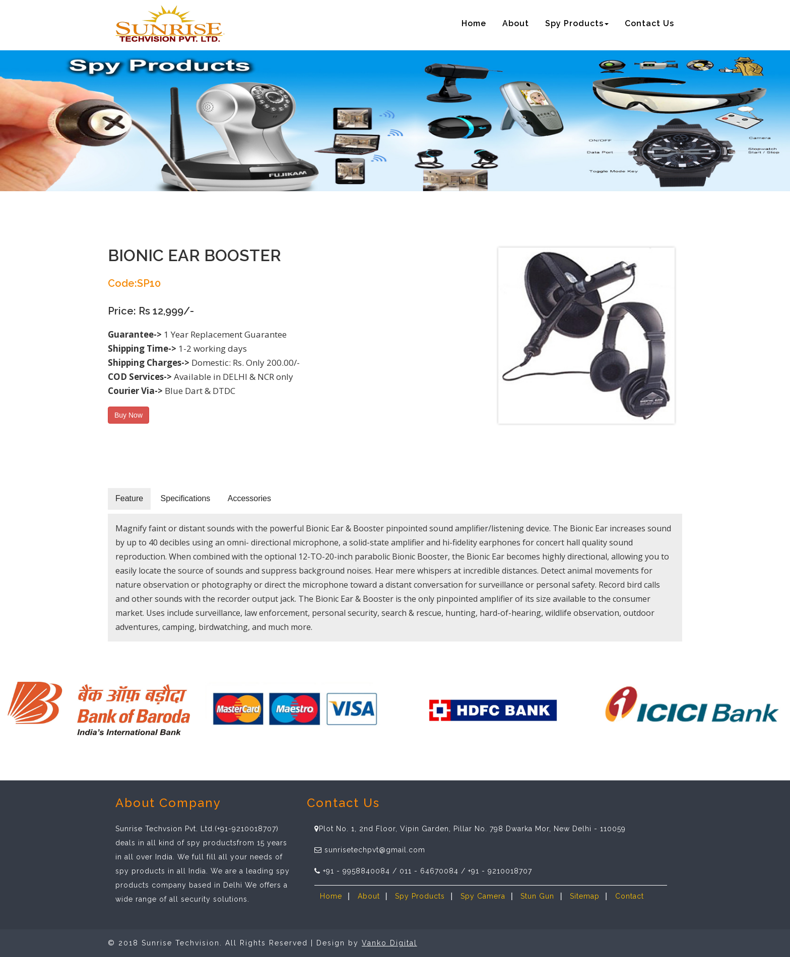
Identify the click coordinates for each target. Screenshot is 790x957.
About (515, 23)
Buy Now (128, 415)
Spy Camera (482, 896)
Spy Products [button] (577, 23)
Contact (629, 896)
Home (474, 23)
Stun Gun (537, 896)
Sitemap (585, 896)
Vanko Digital (389, 943)
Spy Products (420, 896)
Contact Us (649, 23)
